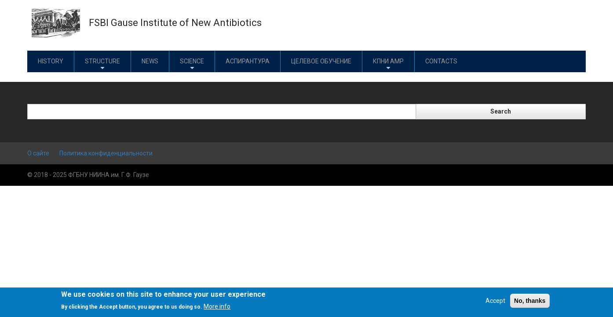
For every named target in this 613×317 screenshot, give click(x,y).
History (50, 61)
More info (217, 306)
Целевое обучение (321, 61)
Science (192, 64)
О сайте (38, 153)
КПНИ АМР (388, 64)
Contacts (441, 61)
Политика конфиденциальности (106, 153)
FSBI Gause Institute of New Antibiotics (175, 22)
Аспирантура (248, 61)
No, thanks (530, 300)
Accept (495, 300)
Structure (102, 64)
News (150, 61)
